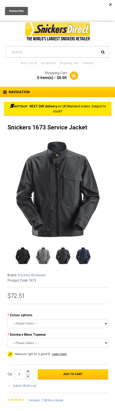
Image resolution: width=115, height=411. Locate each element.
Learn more (59, 354)
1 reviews (33, 400)
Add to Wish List (24, 386)
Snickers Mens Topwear (28, 334)
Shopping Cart (69, 63)
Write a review (53, 400)
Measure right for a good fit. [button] (29, 354)
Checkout (88, 63)
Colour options (21, 315)
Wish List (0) (29, 63)
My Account (48, 63)
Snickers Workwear (32, 275)
